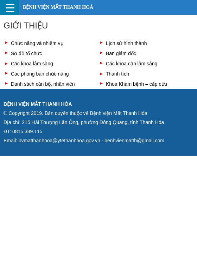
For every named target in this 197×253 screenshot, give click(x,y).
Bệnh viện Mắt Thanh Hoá (58, 7)
